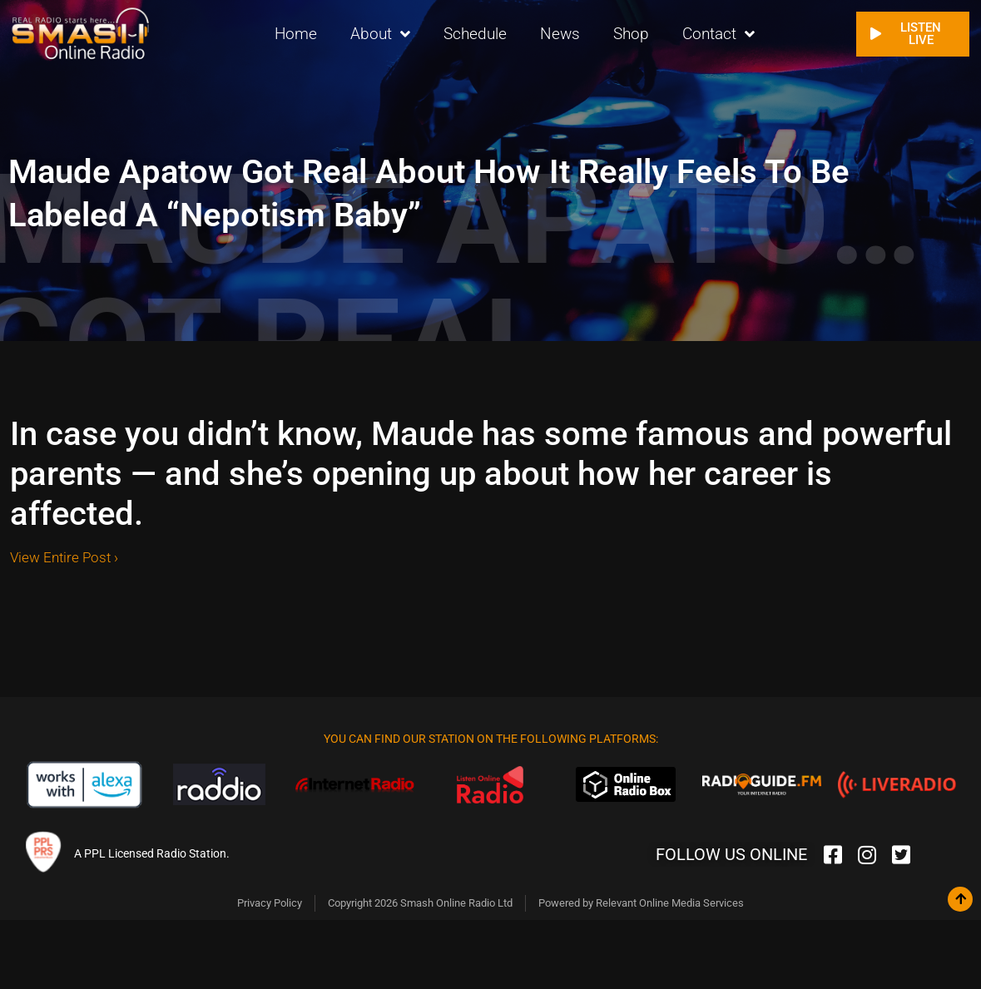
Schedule (475, 32)
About (380, 33)
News (560, 32)
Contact (718, 33)
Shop (631, 32)
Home (296, 32)
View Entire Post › (64, 557)
